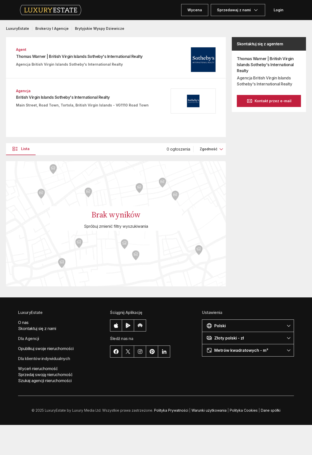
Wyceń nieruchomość (38, 368)
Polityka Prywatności (171, 410)
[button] (248, 325)
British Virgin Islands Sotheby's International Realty (63, 97)
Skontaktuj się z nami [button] (37, 328)
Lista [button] (21, 149)
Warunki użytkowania (209, 410)
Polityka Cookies (244, 410)
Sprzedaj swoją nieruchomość (45, 374)
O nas (23, 322)
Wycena (194, 10)
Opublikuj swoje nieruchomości (46, 348)
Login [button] (278, 10)
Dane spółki (270, 410)
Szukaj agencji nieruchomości (45, 380)
